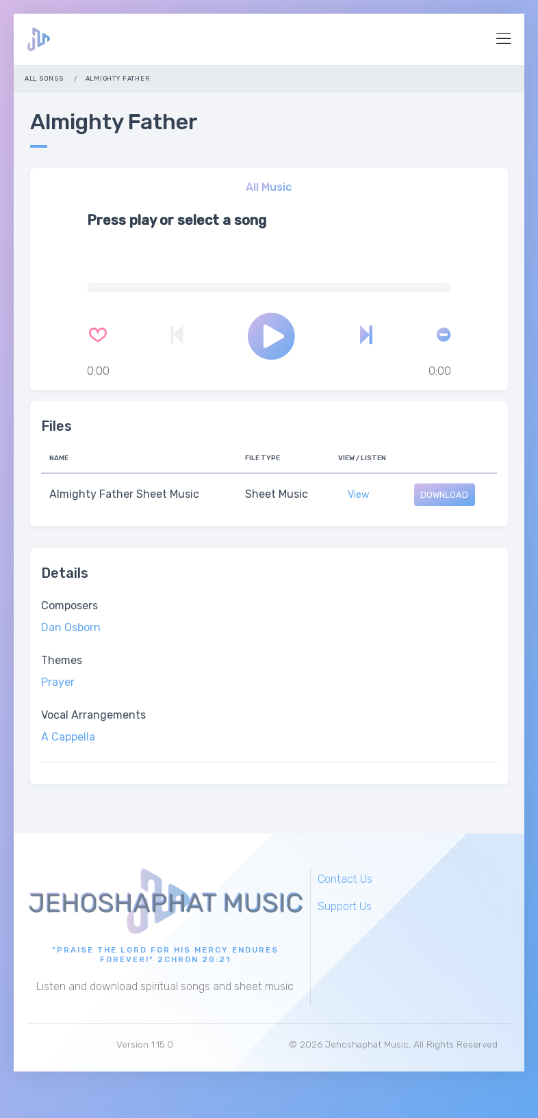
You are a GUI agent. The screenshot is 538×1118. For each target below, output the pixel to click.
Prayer (58, 682)
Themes (61, 660)
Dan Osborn (71, 627)
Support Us (345, 906)
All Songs (44, 78)
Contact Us (345, 879)
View (359, 495)
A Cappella (68, 736)
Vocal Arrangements (93, 714)
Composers (69, 605)
